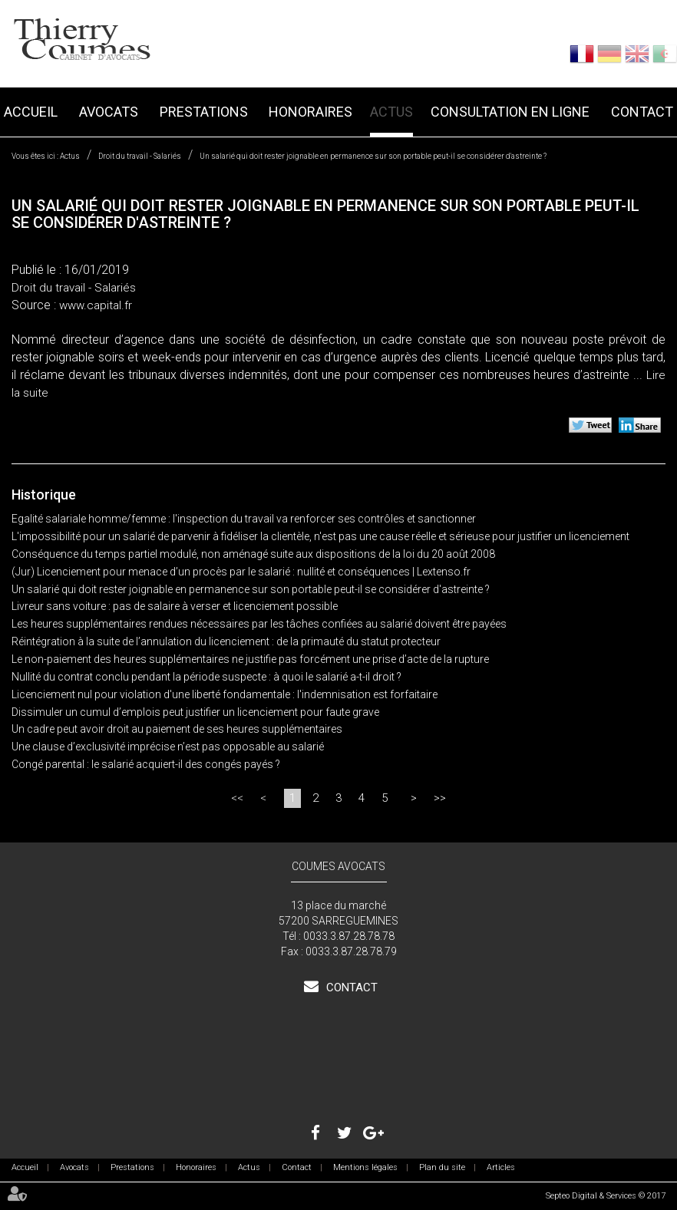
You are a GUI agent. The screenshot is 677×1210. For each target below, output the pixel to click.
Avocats (108, 112)
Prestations (204, 112)
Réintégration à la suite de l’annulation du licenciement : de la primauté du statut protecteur (226, 641)
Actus (391, 112)
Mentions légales (365, 1167)
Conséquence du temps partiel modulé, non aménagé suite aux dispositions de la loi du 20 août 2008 (253, 554)
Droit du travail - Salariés (139, 156)
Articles (501, 1167)
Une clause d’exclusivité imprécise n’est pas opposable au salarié (168, 746)
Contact (642, 112)
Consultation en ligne (510, 112)
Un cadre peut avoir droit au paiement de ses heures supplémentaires (177, 729)
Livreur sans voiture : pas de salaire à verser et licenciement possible (175, 606)
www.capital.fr (95, 305)
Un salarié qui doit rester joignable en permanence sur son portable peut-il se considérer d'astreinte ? (373, 156)
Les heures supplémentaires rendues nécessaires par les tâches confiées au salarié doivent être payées (259, 624)
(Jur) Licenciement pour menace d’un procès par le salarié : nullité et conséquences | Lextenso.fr (241, 571)
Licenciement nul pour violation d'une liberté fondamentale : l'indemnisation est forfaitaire (225, 694)
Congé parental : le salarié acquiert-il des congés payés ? (146, 764)
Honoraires (310, 112)
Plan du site (442, 1167)
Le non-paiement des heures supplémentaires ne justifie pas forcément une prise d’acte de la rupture (250, 659)
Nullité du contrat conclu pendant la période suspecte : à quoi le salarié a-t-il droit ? (206, 677)
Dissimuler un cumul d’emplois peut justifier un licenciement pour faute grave (195, 712)
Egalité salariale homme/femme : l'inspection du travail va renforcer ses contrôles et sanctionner (244, 519)
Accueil (31, 112)
